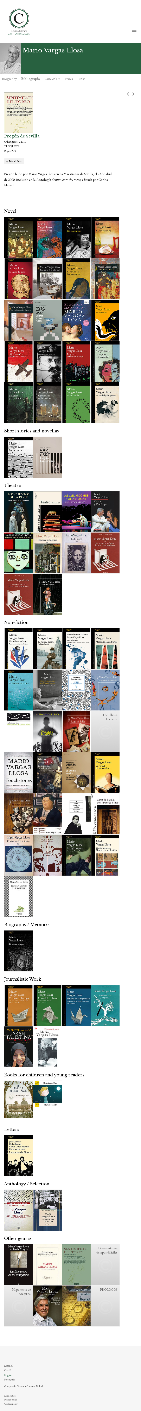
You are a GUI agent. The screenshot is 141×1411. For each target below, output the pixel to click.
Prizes (69, 78)
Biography (9, 78)
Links (81, 78)
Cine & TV (52, 78)
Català (7, 1370)
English (8, 1375)
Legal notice (10, 1395)
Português (9, 1379)
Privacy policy (10, 1399)
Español (8, 1365)
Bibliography (30, 78)
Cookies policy (11, 1403)
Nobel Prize (15, 161)
